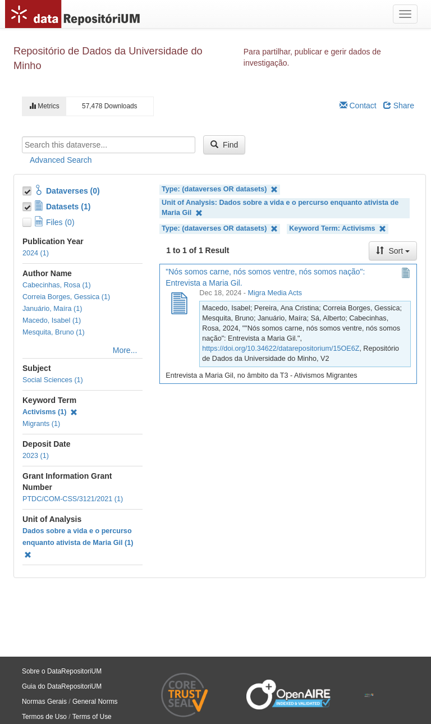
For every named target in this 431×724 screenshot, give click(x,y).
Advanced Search (61, 159)
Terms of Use (92, 717)
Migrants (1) (41, 424)
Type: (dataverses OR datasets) (220, 189)
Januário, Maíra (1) (52, 309)
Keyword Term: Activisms (337, 228)
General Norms (95, 701)
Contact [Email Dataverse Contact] (358, 105)
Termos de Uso (44, 717)
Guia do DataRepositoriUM (62, 686)
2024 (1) (35, 253)
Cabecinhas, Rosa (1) (56, 285)
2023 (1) (35, 456)
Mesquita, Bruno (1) (53, 332)
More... (125, 350)
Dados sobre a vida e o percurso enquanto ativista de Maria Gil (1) (77, 542)
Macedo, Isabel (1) (51, 320)
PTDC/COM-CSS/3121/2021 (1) (72, 499)
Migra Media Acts (274, 293)
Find (224, 144)
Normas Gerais (44, 701)
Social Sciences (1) (52, 380)
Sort (393, 250)
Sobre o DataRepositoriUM (62, 671)
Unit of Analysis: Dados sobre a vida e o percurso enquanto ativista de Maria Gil (280, 208)
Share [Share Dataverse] (398, 105)
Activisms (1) (49, 412)
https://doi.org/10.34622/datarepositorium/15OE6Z (280, 348)
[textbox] (108, 144)
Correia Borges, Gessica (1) (66, 297)
